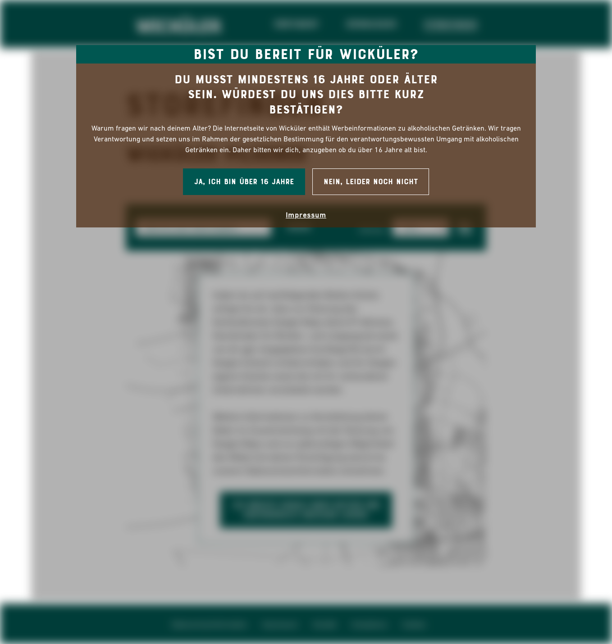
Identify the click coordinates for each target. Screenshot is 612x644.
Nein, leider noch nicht (371, 182)
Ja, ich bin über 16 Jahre (244, 182)
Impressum (306, 215)
